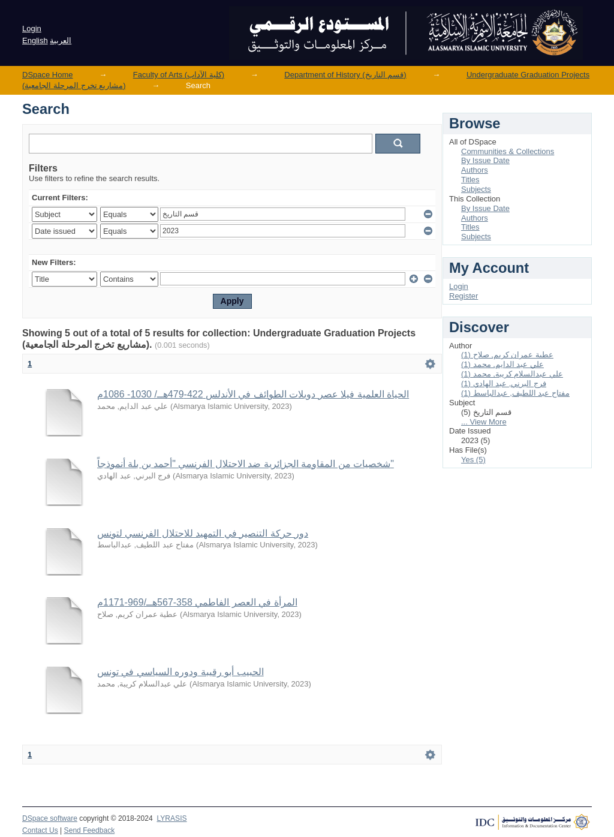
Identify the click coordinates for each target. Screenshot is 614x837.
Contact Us (40, 830)
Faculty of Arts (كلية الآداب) (178, 74)
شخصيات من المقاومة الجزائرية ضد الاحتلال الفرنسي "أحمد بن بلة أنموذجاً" (245, 464)
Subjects (476, 189)
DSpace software (49, 818)
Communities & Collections (507, 151)
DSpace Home (47, 74)
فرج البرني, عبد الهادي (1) (503, 383)
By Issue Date (485, 160)
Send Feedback (89, 830)
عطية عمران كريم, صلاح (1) (507, 354)
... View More (484, 421)
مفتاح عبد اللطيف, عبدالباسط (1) (515, 393)
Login (31, 28)
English (35, 40)
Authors (474, 169)
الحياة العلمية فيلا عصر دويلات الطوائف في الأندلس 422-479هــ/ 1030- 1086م (253, 394)
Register (463, 295)
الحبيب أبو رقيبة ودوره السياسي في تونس (180, 672)
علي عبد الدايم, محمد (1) (502, 364)
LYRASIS (171, 818)
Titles (470, 179)
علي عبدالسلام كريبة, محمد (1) (512, 373)
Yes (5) (473, 459)
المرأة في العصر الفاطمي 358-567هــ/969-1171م (197, 602)
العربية (60, 40)
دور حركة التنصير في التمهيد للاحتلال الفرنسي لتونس (202, 533)
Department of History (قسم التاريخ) (345, 74)
